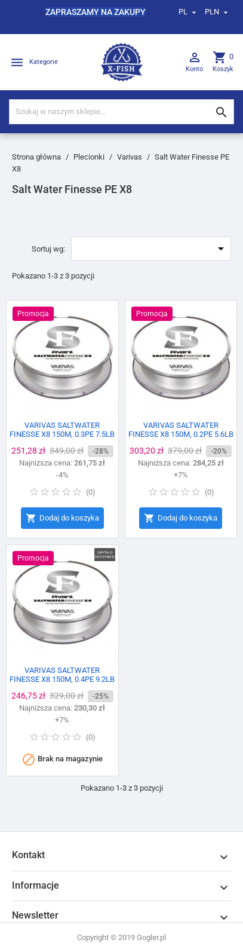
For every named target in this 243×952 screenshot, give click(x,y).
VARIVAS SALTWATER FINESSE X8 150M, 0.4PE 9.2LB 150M (62, 679)
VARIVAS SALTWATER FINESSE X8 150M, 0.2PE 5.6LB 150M (180, 434)
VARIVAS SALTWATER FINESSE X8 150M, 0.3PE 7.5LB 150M (62, 434)
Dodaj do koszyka (62, 518)
